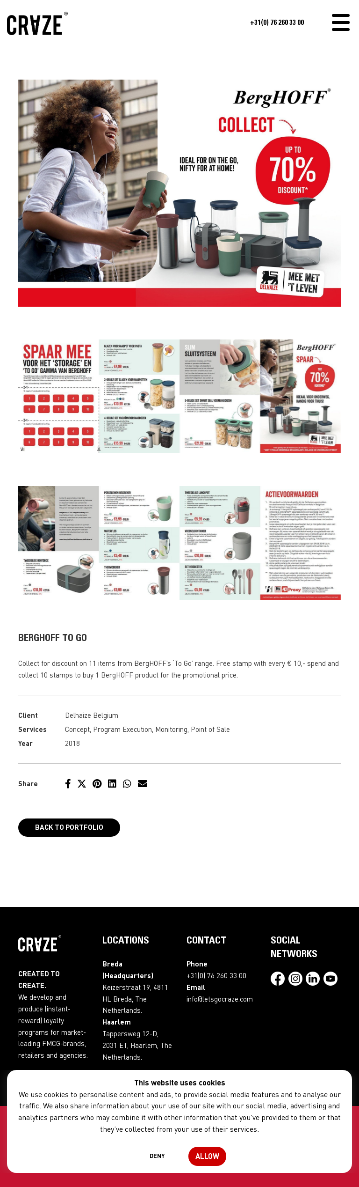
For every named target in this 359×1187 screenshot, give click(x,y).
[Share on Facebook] (68, 783)
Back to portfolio (69, 827)
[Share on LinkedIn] (112, 783)
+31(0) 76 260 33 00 (277, 23)
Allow (207, 1156)
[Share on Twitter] (82, 783)
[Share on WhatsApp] (127, 783)
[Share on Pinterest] (97, 783)
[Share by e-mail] (142, 783)
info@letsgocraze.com (220, 998)
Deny (157, 1155)
